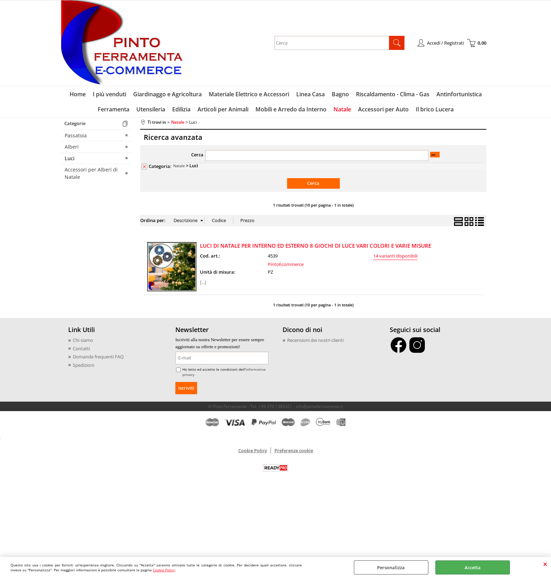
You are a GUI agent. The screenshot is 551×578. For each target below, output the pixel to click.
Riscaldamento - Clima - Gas (392, 94)
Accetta (473, 567)
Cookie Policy (164, 569)
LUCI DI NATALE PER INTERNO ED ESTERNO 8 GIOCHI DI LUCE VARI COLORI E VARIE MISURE (315, 245)
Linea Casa (310, 94)
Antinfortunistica (459, 94)
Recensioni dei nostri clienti (315, 340)
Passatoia (76, 135)
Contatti (81, 348)
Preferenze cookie (293, 450)
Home (78, 94)
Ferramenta (113, 109)
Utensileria (150, 109)
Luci (69, 158)
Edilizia (181, 109)
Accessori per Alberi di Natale (91, 173)
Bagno (340, 94)
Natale (342, 109)
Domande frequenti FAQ (98, 356)
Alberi (72, 146)
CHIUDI (545, 563)
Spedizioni (83, 365)
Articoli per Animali (222, 109)
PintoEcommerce (286, 264)
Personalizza (391, 567)
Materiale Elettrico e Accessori (249, 94)
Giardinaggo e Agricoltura (167, 94)
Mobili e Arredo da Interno (290, 109)
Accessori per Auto (383, 109)
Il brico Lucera (435, 109)
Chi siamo (83, 340)
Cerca (197, 154)
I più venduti (109, 94)
